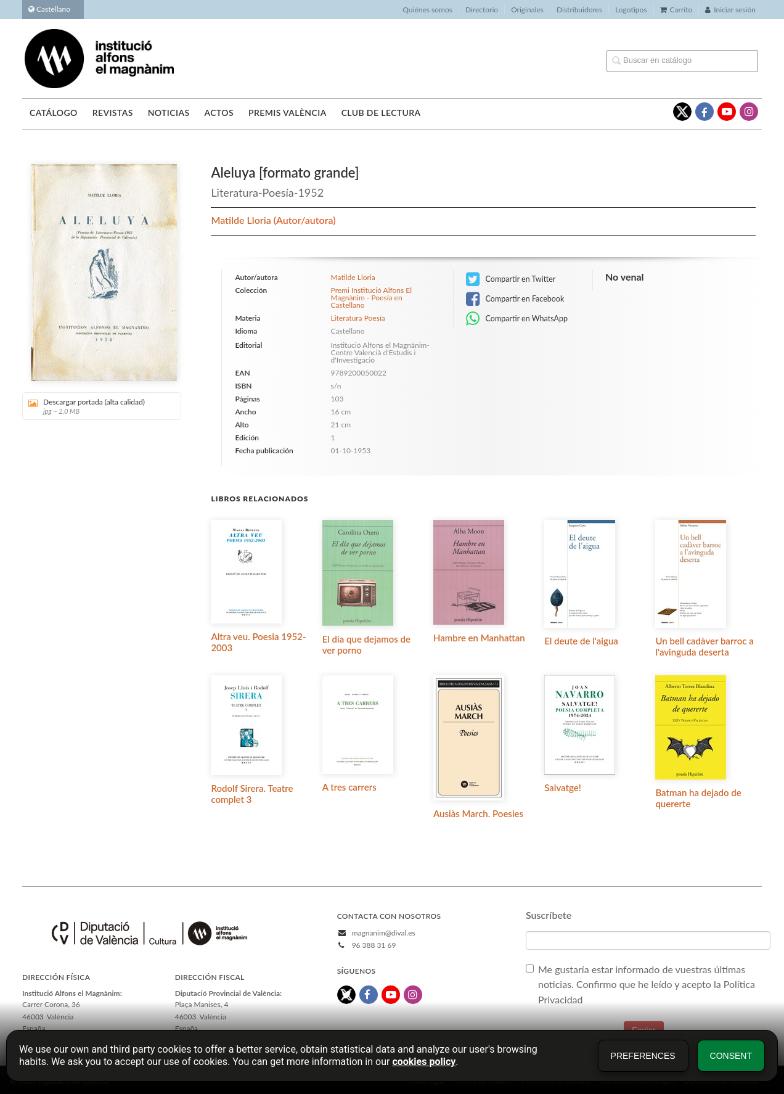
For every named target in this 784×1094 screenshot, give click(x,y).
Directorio (481, 9)
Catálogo (54, 112)
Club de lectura (381, 112)
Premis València (287, 112)
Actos (218, 112)
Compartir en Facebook (515, 299)
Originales (527, 9)
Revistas (112, 112)
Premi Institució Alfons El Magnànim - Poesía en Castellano (371, 298)
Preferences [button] (643, 1056)
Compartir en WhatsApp (517, 319)
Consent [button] (731, 1056)
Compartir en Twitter (510, 279)
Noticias (169, 112)
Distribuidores (579, 9)
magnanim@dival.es (383, 932)
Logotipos (631, 9)
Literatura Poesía (358, 318)
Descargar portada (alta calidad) (97, 406)
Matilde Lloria (242, 220)
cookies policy (423, 1061)
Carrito (676, 9)
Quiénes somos (427, 9)
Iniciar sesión (730, 9)
